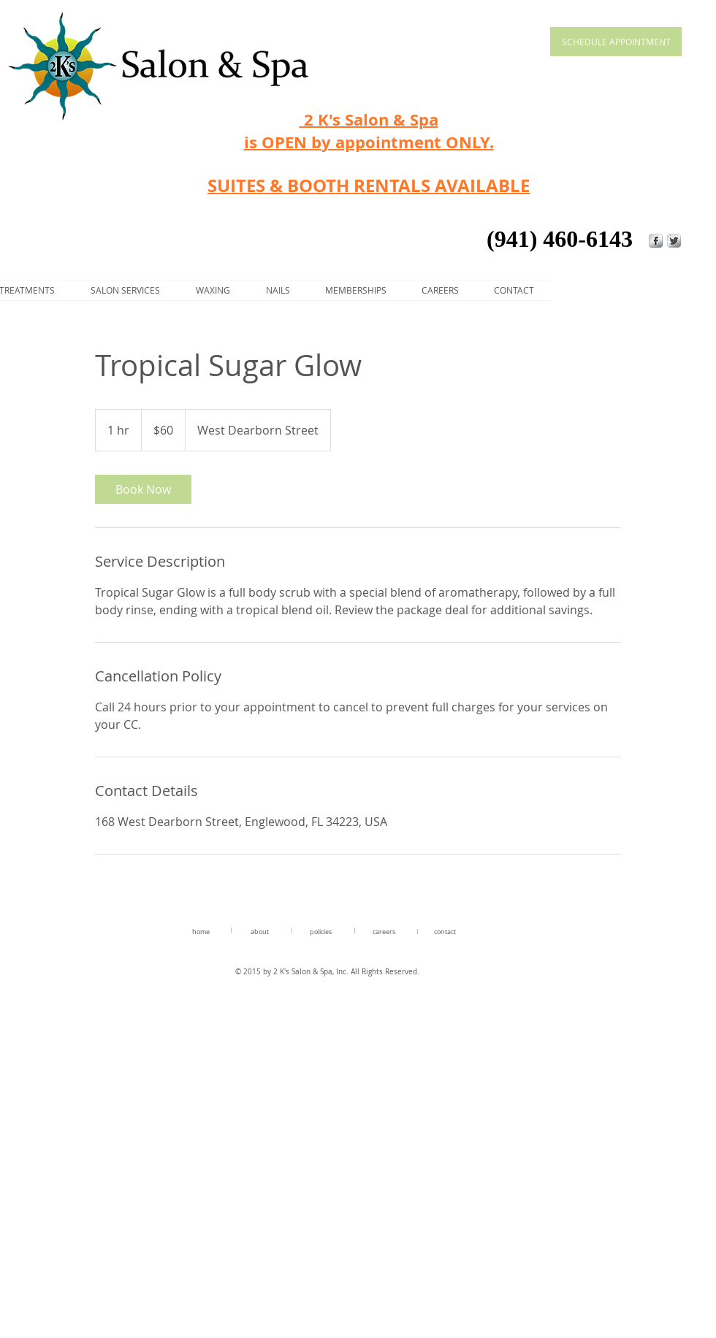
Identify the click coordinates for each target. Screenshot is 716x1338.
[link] (143, 489)
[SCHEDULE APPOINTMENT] (616, 41)
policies (321, 932)
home (201, 932)
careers (384, 932)
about (260, 932)
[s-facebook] (656, 241)
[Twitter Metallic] (674, 241)
